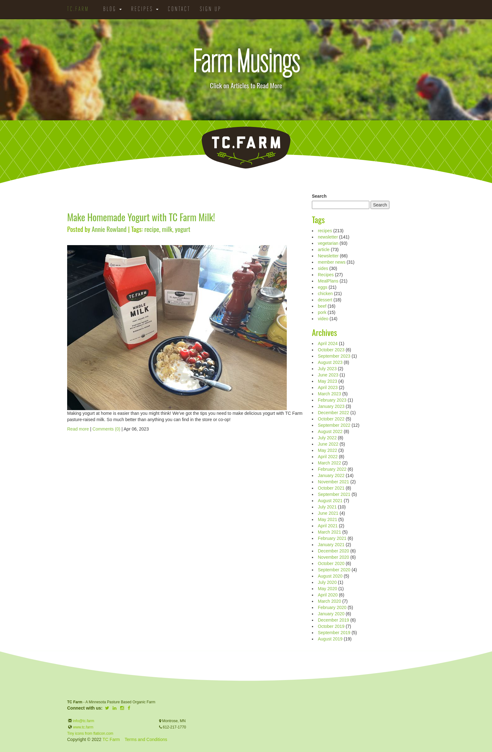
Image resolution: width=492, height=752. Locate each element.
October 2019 (331, 626)
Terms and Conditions (146, 739)
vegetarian (328, 243)
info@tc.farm (83, 721)
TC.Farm (78, 9)
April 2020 (328, 594)
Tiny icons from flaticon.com (90, 733)
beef (322, 306)
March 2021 (329, 532)
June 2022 (328, 444)
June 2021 (328, 513)
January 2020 (331, 613)
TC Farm (111, 739)
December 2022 (333, 412)
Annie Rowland (109, 229)
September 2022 (334, 425)
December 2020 (333, 550)
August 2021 (330, 500)
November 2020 (333, 557)
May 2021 (327, 519)
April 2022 (328, 456)
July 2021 (327, 506)
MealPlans (328, 280)
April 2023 (328, 387)
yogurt (182, 229)
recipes (325, 230)
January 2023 (331, 406)
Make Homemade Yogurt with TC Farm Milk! (141, 217)
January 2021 (331, 544)
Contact (179, 9)
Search (319, 196)
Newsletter (328, 255)
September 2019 (334, 632)
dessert (325, 299)
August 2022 (330, 431)
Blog (112, 9)
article (323, 249)
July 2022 (327, 437)
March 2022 (329, 462)
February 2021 (332, 538)
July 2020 (327, 582)
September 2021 (334, 494)
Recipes (144, 9)
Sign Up (211, 9)
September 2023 (334, 356)
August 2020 (330, 576)
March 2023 (329, 393)
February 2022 (332, 469)
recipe (151, 229)
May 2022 (327, 450)
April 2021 (328, 525)
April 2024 (328, 343)
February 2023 (332, 400)
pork (322, 312)
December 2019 (333, 620)
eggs (322, 287)
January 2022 (331, 475)
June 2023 (328, 374)
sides (323, 268)
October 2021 (331, 488)
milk (167, 229)
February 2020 (332, 607)
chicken (325, 293)
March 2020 (329, 601)
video (323, 318)
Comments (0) (106, 428)
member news (331, 262)
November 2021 (333, 481)
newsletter (328, 236)
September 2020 (334, 569)
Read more (78, 428)
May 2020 (327, 588)
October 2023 (331, 349)
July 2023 (327, 368)
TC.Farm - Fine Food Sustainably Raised (246, 148)
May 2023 (327, 381)
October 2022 (331, 418)
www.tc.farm (83, 727)
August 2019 (330, 638)
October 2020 (331, 563)
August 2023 (330, 362)
